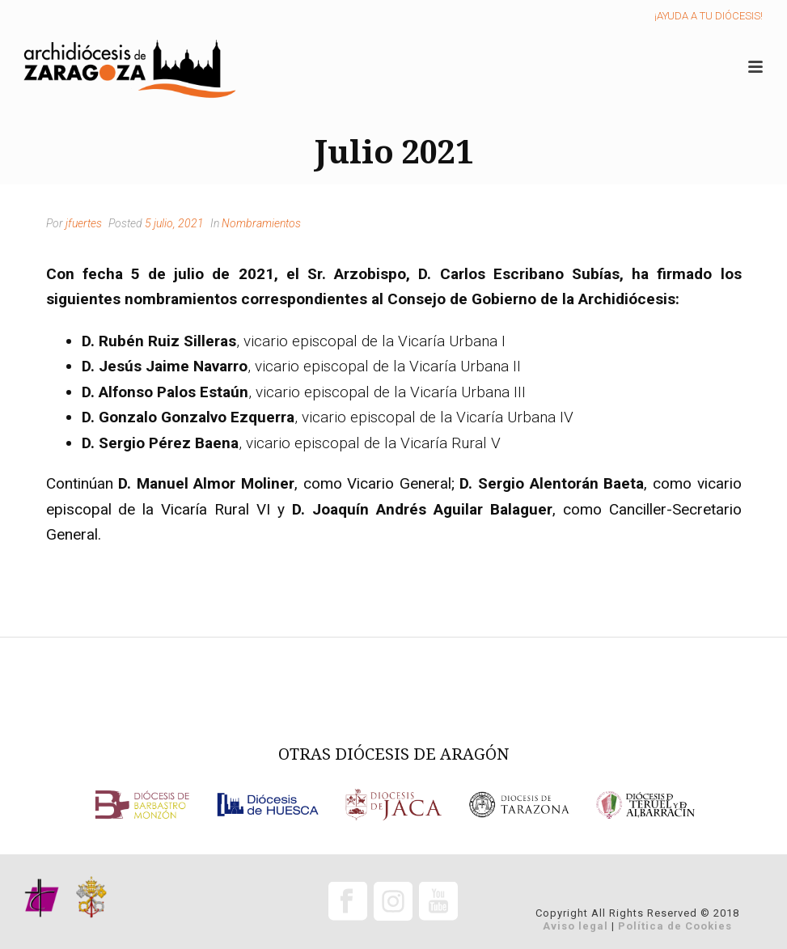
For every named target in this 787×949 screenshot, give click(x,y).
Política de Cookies (675, 926)
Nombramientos (261, 223)
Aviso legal (575, 926)
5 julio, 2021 (174, 223)
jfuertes (84, 223)
